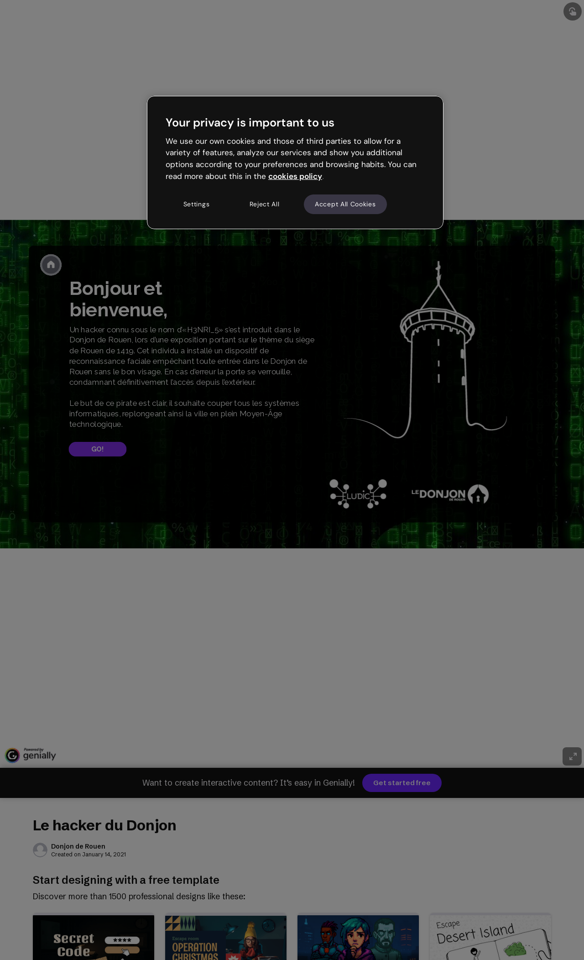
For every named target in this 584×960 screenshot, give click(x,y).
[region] (295, 162)
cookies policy (295, 176)
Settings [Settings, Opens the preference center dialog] (196, 204)
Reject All (265, 204)
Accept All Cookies (345, 204)
